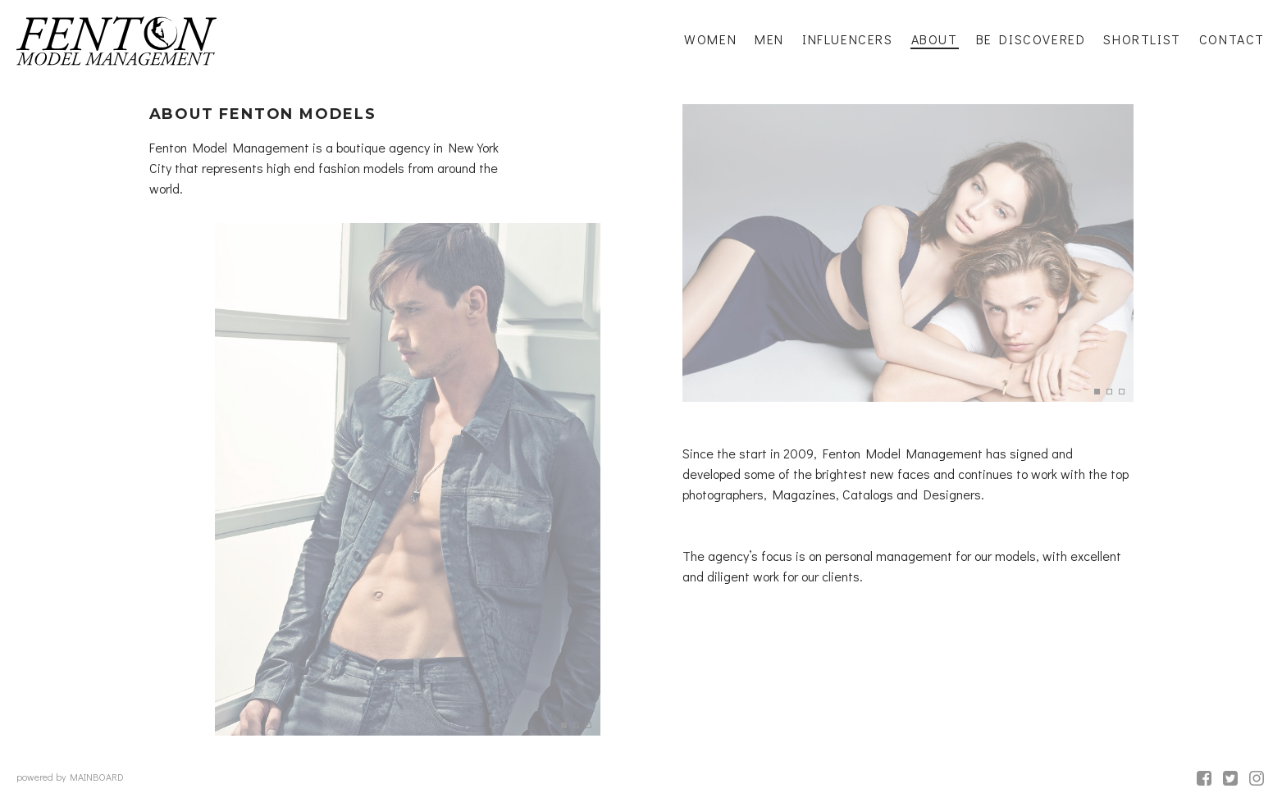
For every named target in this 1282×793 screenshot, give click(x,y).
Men (769, 39)
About (934, 39)
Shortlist (1141, 39)
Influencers (847, 39)
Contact (1232, 39)
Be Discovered (1031, 39)
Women (710, 39)
